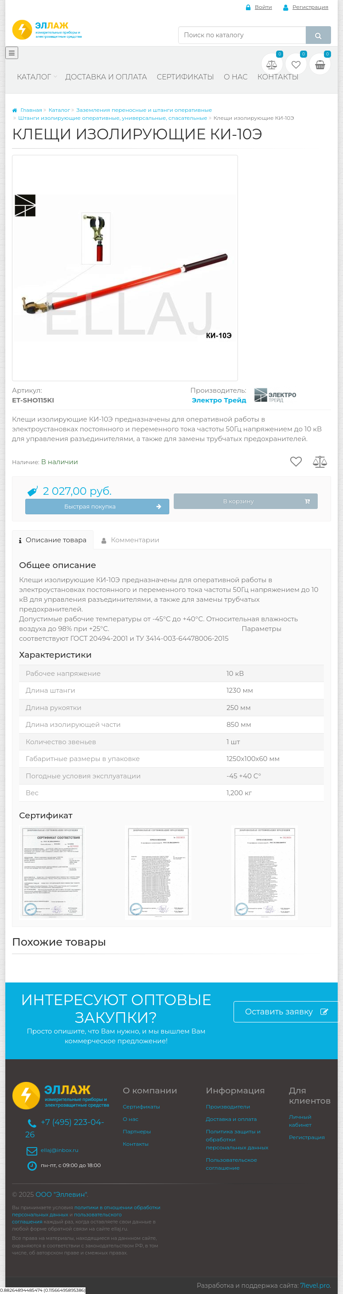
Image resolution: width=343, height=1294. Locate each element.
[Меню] (11, 53)
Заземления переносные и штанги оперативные (144, 110)
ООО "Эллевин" (61, 1195)
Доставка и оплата (106, 77)
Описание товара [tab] (52, 540)
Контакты (278, 77)
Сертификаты (185, 77)
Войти (259, 7)
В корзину (266, 501)
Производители (228, 1106)
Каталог (34, 77)
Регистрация (305, 7)
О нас (236, 77)
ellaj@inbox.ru (59, 1150)
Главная (27, 110)
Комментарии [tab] (130, 540)
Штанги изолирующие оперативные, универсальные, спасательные (112, 117)
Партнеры (137, 1131)
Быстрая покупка (112, 506)
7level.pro (315, 1286)
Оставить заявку (286, 1012)
